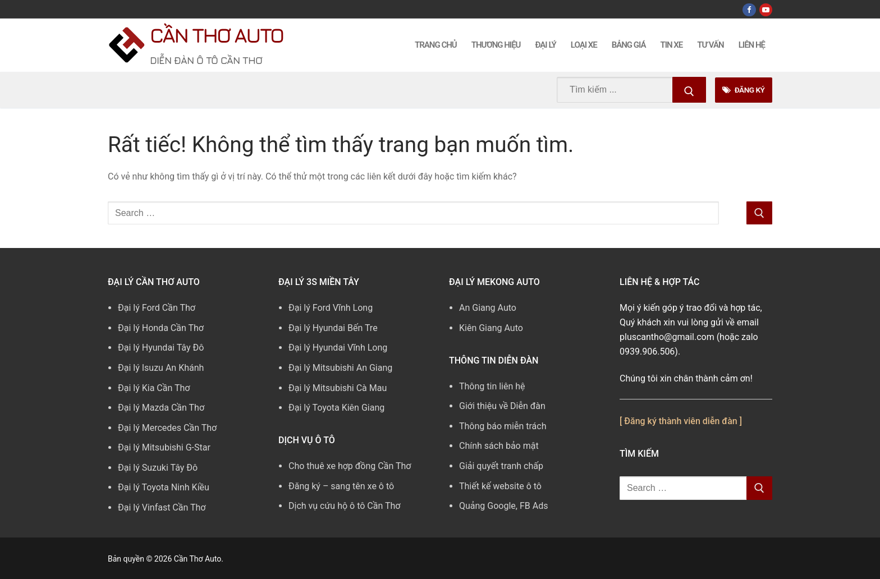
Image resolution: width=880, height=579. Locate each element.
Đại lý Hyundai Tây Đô (161, 347)
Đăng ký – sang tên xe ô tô (341, 486)
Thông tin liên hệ (492, 386)
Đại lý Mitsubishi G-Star (164, 447)
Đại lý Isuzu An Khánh (161, 367)
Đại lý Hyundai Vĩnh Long (337, 347)
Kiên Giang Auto (491, 328)
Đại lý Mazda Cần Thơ (161, 407)
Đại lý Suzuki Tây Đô (158, 467)
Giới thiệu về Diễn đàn (502, 406)
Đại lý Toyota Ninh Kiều (163, 487)
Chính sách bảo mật (499, 445)
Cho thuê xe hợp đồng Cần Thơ (349, 466)
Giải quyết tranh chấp (501, 466)
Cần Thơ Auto (216, 35)
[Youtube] (765, 9)
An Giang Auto (487, 307)
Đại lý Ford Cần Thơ (156, 307)
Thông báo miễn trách (503, 426)
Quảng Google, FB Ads (503, 505)
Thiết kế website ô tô (500, 486)
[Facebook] (748, 9)
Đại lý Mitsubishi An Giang (340, 367)
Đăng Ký (743, 89)
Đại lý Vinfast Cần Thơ (161, 507)
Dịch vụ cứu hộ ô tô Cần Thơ (344, 505)
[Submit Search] (689, 90)
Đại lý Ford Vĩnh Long (330, 307)
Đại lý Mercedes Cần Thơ (167, 427)
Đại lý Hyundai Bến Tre (333, 328)
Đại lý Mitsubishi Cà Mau (337, 388)
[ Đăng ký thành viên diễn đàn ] (681, 421)
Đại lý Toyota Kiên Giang (336, 407)
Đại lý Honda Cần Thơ (161, 328)
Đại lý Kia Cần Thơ (154, 388)
